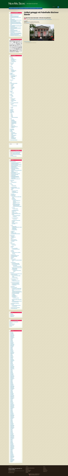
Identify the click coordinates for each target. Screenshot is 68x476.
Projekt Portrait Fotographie (13, 27)
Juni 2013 (11, 440)
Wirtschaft (11, 131)
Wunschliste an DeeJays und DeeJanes (15, 233)
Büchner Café (28, 22)
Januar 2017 (11, 403)
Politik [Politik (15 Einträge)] (18, 48)
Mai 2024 (11, 348)
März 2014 (11, 432)
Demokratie (12, 119)
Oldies (12, 115)
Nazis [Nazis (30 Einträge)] (20, 47)
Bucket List (12, 246)
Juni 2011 (11, 458)
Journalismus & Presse (14, 212)
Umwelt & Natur (13, 125)
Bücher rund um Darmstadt (16, 203)
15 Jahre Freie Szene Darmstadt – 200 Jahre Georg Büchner (37, 17)
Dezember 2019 (12, 375)
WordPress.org (12, 316)
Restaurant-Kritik (13, 76)
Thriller (12, 67)
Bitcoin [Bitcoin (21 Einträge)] (15, 41)
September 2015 (12, 417)
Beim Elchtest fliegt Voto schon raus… (14, 15)
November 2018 (12, 386)
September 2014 (12, 427)
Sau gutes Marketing (15, 208)
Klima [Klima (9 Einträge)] (13, 46)
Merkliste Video (14, 191)
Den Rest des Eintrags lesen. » (27, 41)
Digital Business (13, 132)
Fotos (11, 82)
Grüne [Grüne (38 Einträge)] (12, 45)
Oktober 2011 (12, 457)
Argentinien (12, 84)
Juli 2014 (11, 429)
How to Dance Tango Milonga (15, 293)
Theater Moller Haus (34, 42)
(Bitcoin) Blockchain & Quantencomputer (16, 162)
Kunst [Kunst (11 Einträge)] (18, 46)
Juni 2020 (11, 370)
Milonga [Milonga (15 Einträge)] (14, 47)
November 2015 (12, 415)
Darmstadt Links (14, 199)
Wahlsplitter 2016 (13, 262)
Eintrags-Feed (12, 314)
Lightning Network (13, 175)
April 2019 (11, 382)
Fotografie (12, 103)
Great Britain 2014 (13, 254)
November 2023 (12, 352)
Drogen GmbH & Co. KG (14, 75)
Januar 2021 (11, 365)
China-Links (13, 198)
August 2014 (11, 428)
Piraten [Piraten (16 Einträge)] (15, 48)
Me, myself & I (13, 60)
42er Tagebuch (13, 243)
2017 (11, 181)
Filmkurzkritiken (12, 180)
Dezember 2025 (12, 334)
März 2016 (11, 412)
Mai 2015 (11, 420)
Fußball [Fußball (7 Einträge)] (21, 44)
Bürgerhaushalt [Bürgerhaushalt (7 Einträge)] (11, 42)
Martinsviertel (13, 71)
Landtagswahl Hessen (13, 123)
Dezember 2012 (12, 445)
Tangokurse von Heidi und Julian (18, 151)
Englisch (11, 73)
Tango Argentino (12, 129)
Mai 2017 (11, 400)
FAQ (11, 238)
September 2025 (12, 337)
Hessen (11, 91)
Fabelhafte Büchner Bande (29, 42)
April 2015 (11, 421)
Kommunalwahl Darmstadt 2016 (16, 264)
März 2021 (11, 363)
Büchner (26, 42)
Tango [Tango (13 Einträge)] (20, 49)
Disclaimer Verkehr (28, 471)
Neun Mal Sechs (16, 3)
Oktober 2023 (12, 353)
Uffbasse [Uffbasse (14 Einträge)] (18, 51)
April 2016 (11, 411)
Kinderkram (11, 110)
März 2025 (11, 341)
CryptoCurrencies (13, 98)
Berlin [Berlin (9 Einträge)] (21, 40)
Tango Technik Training (14, 277)
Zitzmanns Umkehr (12, 19)
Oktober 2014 (12, 426)
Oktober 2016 (12, 406)
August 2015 (11, 418)
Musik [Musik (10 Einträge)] (17, 47)
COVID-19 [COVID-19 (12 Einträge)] (13, 43)
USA (11, 89)
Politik (11, 118)
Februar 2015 (12, 423)
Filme (12, 189)
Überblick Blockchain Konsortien (15, 176)
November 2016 (12, 405)
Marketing (12, 136)
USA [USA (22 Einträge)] (12, 51)
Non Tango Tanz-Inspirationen (15, 283)
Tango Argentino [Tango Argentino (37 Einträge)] (14, 50)
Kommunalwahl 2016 (13, 121)
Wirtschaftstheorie (13, 138)
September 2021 (12, 360)
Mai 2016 (11, 410)
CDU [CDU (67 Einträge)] (15, 42)
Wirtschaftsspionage (13, 137)
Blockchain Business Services (14, 167)
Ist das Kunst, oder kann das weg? (40, 19)
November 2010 (12, 459)
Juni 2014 (11, 430)
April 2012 (11, 452)
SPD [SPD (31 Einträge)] (17, 49)
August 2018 (11, 389)
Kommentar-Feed (12, 315)
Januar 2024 (11, 351)
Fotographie (12, 251)
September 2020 (12, 368)
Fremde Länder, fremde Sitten (13, 83)
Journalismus (11, 109)
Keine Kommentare (49, 19)
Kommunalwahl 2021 (13, 70)
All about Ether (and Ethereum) (14, 163)
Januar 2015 (11, 424)
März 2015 (11, 422)
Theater (45, 19)
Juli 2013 (11, 439)
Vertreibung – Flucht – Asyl (14, 126)
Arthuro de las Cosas (14, 105)
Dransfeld (12, 250)
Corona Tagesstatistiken (15, 248)
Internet (11, 97)
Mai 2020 (11, 371)
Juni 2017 (11, 399)
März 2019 (11, 383)
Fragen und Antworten (14, 239)
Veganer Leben (15, 216)
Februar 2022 (12, 359)
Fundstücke (13, 207)
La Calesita (13, 294)
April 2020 (11, 372)
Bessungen (12, 69)
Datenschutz (12, 236)
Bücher (11, 66)
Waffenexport (12, 127)
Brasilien (12, 85)
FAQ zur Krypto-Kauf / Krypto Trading (15, 173)
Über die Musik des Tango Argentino (15, 307)
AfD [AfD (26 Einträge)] (11, 40)
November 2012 (12, 446)
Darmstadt (34, 19)
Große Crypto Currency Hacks (14, 174)
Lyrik (11, 104)
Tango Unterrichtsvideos (14, 287)
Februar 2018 (12, 393)
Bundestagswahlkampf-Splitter (15, 263)
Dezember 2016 (12, 404)
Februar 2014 (12, 433)
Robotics (12, 96)
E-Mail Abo (27, 472)
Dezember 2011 (12, 455)
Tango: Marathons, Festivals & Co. (15, 303)
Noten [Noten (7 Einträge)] (10, 48)
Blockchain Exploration (13, 161)
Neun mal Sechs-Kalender (14, 256)
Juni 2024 (11, 347)
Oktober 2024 (12, 345)
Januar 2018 (11, 394)
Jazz (11, 114)
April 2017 (11, 401)
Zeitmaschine (13, 223)
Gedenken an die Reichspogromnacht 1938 (15, 21)
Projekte (11, 242)
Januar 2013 (11, 444)
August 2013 (11, 438)
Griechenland (12, 87)
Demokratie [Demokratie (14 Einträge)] (12, 44)
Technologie (13, 221)
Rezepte (12, 77)
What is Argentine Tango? (14, 308)
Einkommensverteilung (14, 133)
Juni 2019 (11, 380)
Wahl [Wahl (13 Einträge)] (17, 51)
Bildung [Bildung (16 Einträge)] (11, 41)
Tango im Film (13, 286)
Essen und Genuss (12, 74)
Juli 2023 (11, 354)
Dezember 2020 (12, 366)
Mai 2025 (11, 339)
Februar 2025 (12, 342)
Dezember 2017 (12, 395)
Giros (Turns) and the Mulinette (15, 292)
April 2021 (11, 362)
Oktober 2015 (12, 416)
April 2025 (11, 340)
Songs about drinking (14, 229)
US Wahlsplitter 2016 (14, 269)
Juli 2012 (11, 449)
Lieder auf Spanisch (13, 194)
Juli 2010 (11, 461)
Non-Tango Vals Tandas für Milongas (16, 305)
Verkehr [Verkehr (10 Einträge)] (15, 51)
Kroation (12, 88)
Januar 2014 (11, 434)
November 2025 (12, 335)
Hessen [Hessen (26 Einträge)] (16, 45)
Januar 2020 (11, 374)
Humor (11, 94)
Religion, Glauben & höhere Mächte (16, 213)
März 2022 (11, 358)
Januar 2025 (11, 343)
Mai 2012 (11, 451)
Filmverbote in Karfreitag (15, 190)
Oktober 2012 (12, 447)
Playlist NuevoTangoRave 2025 (13, 30)
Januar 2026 (11, 333)
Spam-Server (12, 241)
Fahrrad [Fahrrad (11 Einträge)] (15, 44)
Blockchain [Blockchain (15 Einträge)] (20, 41)
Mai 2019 (11, 381)
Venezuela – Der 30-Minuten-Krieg (14, 16)
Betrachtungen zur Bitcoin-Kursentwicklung (16, 164)
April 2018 (11, 391)
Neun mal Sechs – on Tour (14, 240)
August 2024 (11, 346)
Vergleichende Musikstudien (14, 117)
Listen (11, 183)
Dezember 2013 (12, 435)
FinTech (12, 134)
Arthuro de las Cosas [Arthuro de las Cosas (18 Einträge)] (16, 40)
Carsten (31, 19)
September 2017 (12, 397)
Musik (11, 112)
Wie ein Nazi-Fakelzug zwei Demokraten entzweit (16, 25)
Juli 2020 (11, 369)
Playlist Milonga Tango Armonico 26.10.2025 (15, 22)
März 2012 (11, 453)
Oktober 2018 (12, 387)
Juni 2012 (11, 450)
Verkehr (11, 130)
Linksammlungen (13, 195)
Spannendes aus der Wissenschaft (16, 220)
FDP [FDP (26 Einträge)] (18, 44)
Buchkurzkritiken (14, 185)
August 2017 (11, 398)
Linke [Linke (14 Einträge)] (20, 46)
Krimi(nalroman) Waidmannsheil (15, 255)
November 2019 (12, 376)
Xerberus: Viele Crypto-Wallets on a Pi (15, 178)
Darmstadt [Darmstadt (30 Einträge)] (19, 43)
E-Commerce (12, 99)
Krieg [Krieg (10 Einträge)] (15, 46)
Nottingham (12, 257)
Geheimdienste (13, 120)
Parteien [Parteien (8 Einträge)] (12, 48)
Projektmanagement (13, 61)
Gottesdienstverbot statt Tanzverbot (14, 34)
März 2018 (11, 392)
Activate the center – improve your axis (16, 288)
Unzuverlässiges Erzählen (15, 192)
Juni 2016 (11, 409)
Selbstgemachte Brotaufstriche (16, 215)
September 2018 (12, 388)
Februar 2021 (12, 364)
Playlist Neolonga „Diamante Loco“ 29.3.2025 (15, 35)
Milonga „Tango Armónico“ (14, 274)
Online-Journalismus (13, 100)
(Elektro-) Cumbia (14, 226)
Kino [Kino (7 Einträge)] (11, 46)
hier (10, 470)
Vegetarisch (13, 78)
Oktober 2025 (12, 336)
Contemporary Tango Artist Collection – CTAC (16, 273)
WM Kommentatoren (13, 232)
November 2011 (12, 456)
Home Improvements (13, 59)
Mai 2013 (11, 441)
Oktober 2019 (12, 377)
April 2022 (11, 357)
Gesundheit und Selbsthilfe (15, 210)
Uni (11, 64)
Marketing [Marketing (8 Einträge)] (11, 47)
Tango (12, 116)
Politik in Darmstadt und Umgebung (17, 206)
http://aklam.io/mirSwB (11, 472)
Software (12, 101)
